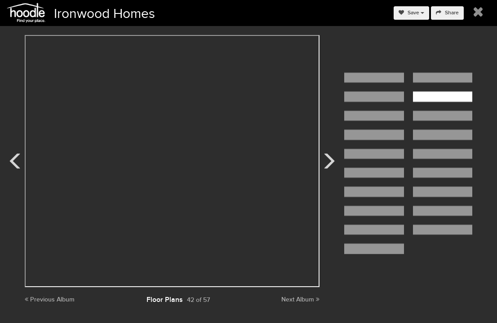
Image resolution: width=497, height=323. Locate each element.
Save (411, 12)
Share (447, 12)
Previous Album (50, 299)
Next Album (300, 299)
